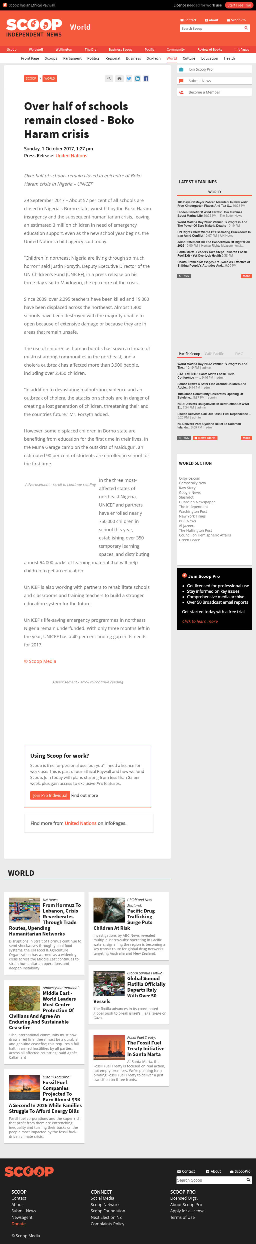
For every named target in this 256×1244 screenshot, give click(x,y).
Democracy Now (192, 483)
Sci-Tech (154, 58)
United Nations (71, 156)
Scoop (11, 49)
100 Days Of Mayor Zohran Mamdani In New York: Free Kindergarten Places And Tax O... (213, 204)
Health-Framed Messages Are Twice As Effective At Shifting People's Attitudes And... (214, 263)
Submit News (24, 1211)
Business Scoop (120, 49)
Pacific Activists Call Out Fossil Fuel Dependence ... (214, 414)
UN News (226, 235)
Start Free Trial (239, 4)
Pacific (149, 49)
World (172, 58)
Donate (19, 1224)
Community (176, 49)
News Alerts (205, 438)
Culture (189, 58)
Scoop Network (105, 1205)
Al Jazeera (187, 525)
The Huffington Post (195, 530)
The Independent (193, 506)
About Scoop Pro (186, 1205)
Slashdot (186, 497)
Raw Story (187, 487)
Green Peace (189, 539)
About (17, 1205)
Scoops (51, 58)
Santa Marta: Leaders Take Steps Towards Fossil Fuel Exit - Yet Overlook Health (212, 253)
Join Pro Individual (50, 795)
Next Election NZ (106, 1217)
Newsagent (22, 1217)
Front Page (30, 58)
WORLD (21, 873)
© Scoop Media (26, 1236)
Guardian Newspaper (197, 502)
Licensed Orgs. (184, 1198)
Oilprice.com (189, 478)
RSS (183, 276)
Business (133, 58)
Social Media (102, 1198)
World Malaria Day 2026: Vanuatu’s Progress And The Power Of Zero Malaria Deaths (212, 223)
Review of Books (210, 49)
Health (229, 58)
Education (209, 58)
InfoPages (241, 49)
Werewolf (36, 49)
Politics (93, 58)
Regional (113, 58)
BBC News (187, 520)
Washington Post (193, 511)
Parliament (72, 58)
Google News (190, 492)
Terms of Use (182, 1217)
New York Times (192, 516)
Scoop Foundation (108, 1211)
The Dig (90, 49)
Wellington (64, 49)
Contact (19, 1198)
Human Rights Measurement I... (222, 245)
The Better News (231, 215)
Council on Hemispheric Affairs (205, 535)
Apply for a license (187, 1211)
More (246, 276)
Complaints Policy (107, 1224)
